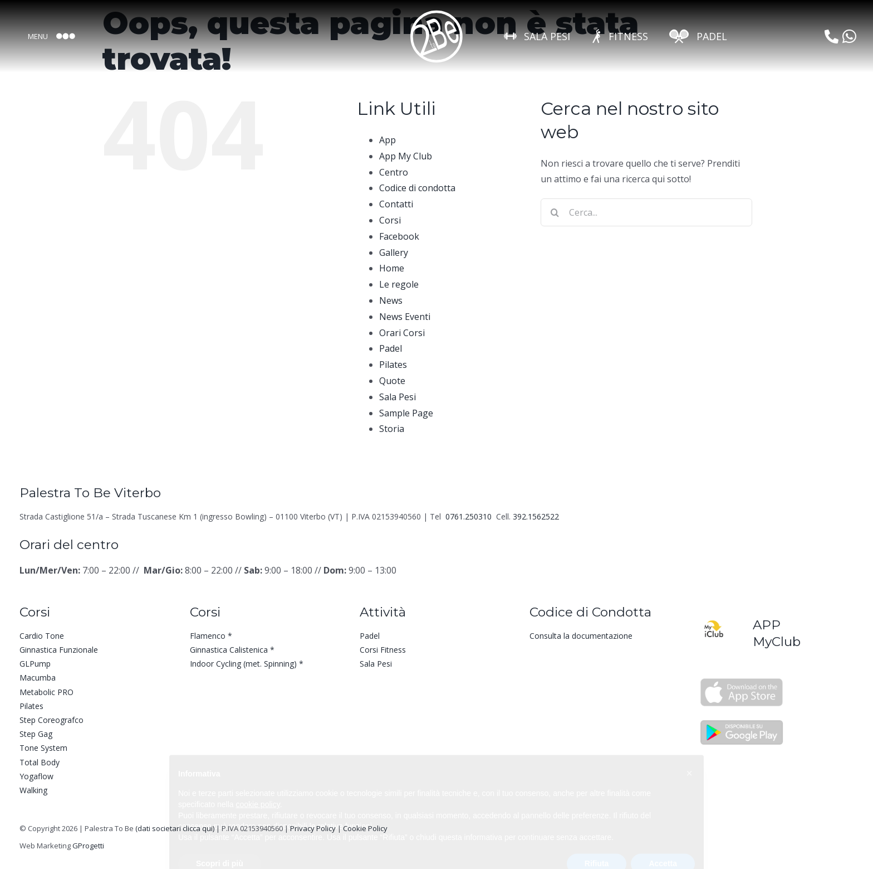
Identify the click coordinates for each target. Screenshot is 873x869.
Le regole (399, 284)
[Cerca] (554, 212)
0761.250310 (469, 516)
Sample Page (406, 413)
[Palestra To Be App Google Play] (741, 722)
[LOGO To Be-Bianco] (436, 13)
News (391, 300)
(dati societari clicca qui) (174, 828)
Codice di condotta (417, 188)
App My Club (405, 156)
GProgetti (88, 846)
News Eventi (404, 316)
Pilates (393, 364)
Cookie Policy (365, 828)
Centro (393, 172)
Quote (392, 381)
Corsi (390, 220)
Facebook (399, 236)
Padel (390, 348)
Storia (391, 429)
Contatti (396, 204)
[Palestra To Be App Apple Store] (741, 682)
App (387, 140)
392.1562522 (536, 516)
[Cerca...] (646, 212)
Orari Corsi (402, 333)
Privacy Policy (313, 828)
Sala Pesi (397, 397)
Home (391, 268)
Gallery (393, 252)
